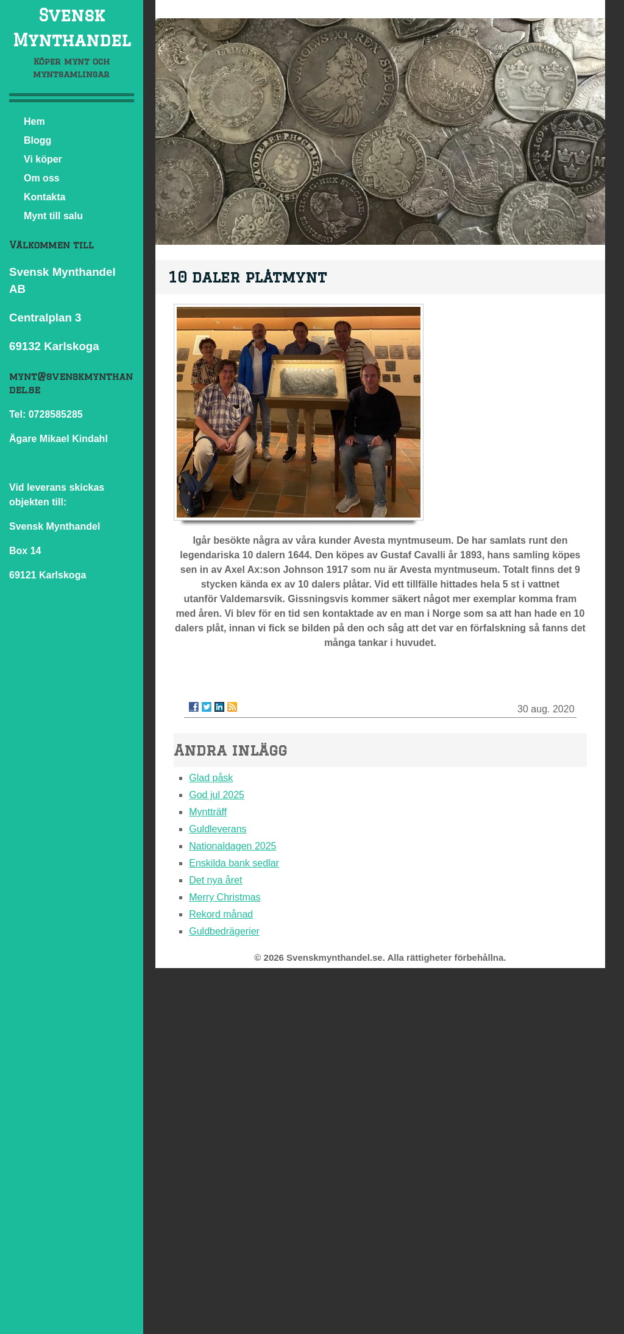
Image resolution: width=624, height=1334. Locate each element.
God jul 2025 (216, 795)
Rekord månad (221, 914)
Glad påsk (211, 778)
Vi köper (43, 159)
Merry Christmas (224, 897)
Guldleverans (217, 829)
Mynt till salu (53, 216)
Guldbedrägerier (224, 931)
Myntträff (208, 812)
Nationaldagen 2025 (232, 846)
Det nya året (215, 880)
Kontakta (44, 197)
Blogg (37, 140)
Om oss (42, 178)
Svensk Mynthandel (71, 27)
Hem (34, 121)
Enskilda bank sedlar (234, 863)
